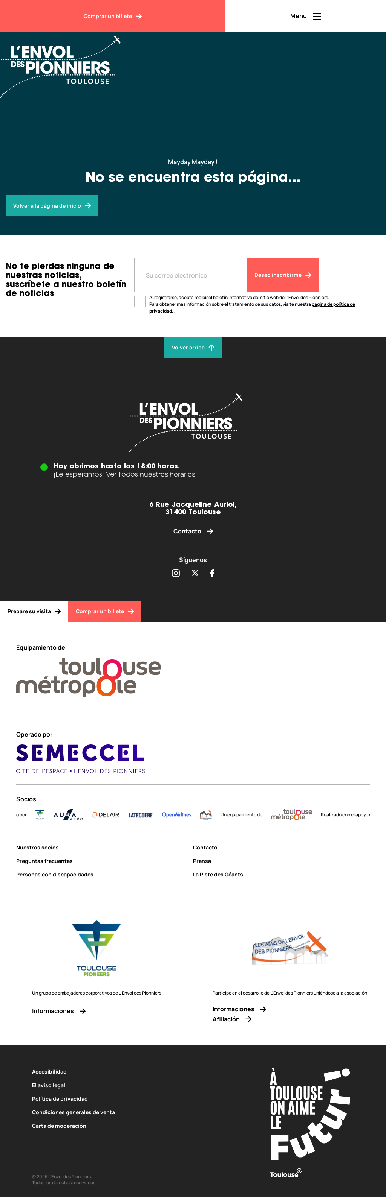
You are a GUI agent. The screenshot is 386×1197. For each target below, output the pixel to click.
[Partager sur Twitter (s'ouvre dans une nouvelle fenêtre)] (195, 573)
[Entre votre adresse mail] (190, 275)
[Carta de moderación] (136, 1126)
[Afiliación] (290, 1019)
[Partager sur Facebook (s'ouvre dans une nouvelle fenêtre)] (212, 573)
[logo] (214, 814)
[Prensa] (281, 861)
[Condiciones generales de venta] (136, 1112)
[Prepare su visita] (34, 611)
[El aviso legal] (136, 1085)
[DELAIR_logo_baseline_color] (113, 814)
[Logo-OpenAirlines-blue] (184, 814)
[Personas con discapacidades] (101, 874)
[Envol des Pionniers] (66, 62)
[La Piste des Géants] (281, 874)
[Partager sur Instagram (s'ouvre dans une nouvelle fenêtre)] (176, 573)
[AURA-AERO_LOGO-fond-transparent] (76, 814)
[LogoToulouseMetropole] (299, 814)
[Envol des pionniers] (52, 205)
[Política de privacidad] (136, 1099)
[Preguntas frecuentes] (101, 861)
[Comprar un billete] (112, 16)
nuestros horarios (167, 473)
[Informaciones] (96, 1011)
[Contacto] (193, 531)
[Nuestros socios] (101, 847)
